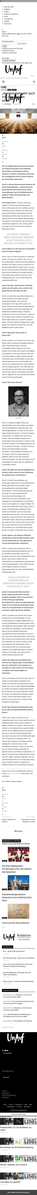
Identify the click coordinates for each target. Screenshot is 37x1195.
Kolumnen (19, 1107)
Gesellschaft (18, 1104)
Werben (6, 12)
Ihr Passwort (22, 44)
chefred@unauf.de (8, 1071)
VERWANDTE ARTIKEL (11, 841)
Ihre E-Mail (5, 58)
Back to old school (13, 773)
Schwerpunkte (11, 1107)
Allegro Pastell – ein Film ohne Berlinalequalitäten (18, 981)
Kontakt (6, 21)
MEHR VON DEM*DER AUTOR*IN (16, 844)
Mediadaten (6, 1093)
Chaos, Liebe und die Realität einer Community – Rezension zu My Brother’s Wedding (18, 965)
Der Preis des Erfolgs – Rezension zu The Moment (18, 958)
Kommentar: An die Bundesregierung (16, 1147)
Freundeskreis (8, 19)
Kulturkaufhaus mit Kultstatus (23, 1021)
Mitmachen (27, 1107)
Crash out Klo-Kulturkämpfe (15, 923)
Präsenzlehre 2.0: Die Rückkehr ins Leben (28, 821)
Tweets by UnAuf (7, 1027)
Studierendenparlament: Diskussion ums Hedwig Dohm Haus (17, 897)
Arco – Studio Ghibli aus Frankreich (14, 951)
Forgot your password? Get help (12, 48)
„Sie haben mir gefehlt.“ (10, 1182)
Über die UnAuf (9, 7)
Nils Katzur (18, 831)
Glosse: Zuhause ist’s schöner (9, 821)
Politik (25, 1104)
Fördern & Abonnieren (11, 14)
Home (5, 1104)
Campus (5, 861)
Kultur (30, 1104)
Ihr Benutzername (8, 41)
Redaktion (7, 9)
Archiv (6, 16)
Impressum (7, 24)
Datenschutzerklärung (9, 1095)
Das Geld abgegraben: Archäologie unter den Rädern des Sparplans (17, 869)
